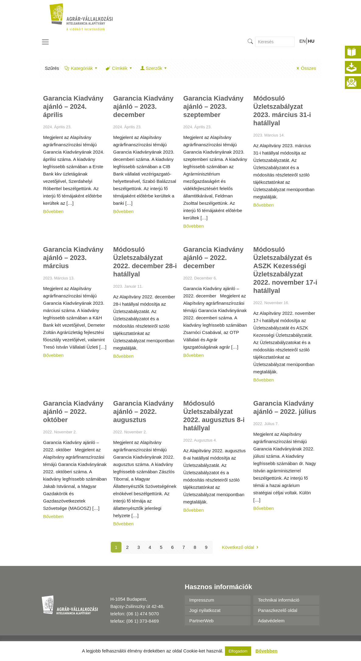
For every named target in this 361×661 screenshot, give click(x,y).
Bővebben (53, 211)
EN (302, 41)
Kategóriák (81, 68)
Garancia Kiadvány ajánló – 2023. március (73, 258)
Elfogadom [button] (238, 651)
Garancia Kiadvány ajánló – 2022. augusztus (143, 412)
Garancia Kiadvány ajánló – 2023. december (143, 106)
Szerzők (154, 68)
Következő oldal (241, 547)
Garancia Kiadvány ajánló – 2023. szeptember (213, 106)
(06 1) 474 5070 (143, 613)
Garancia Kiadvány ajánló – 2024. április (73, 106)
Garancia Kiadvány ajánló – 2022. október (73, 412)
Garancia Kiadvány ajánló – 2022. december (213, 258)
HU (311, 41)
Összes (305, 68)
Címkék (119, 68)
